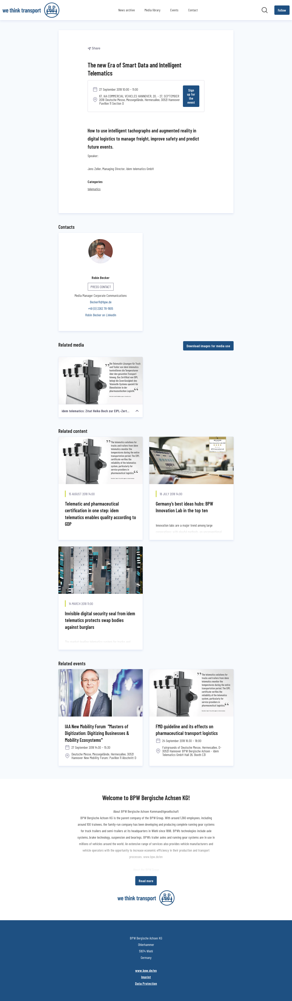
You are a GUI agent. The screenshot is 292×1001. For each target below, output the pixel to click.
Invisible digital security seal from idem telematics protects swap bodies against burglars (100, 620)
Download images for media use (208, 345)
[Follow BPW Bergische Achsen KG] (282, 10)
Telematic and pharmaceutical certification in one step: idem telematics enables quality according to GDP (100, 513)
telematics (94, 188)
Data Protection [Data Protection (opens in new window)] (146, 983)
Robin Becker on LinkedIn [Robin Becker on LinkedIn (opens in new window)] (100, 314)
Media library (152, 10)
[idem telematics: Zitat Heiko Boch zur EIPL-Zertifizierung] (100, 380)
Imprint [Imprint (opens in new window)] (146, 976)
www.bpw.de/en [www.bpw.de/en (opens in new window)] (146, 970)
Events (174, 10)
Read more (146, 880)
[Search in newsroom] (264, 10)
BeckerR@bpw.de (101, 301)
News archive (126, 10)
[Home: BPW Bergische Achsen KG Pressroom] (30, 10)
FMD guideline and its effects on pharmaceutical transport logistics (187, 729)
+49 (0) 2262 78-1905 (100, 308)
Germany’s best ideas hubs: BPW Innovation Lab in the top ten (184, 506)
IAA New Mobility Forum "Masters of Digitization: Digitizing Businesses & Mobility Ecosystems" (97, 733)
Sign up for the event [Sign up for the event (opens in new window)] (191, 96)
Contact (193, 10)
